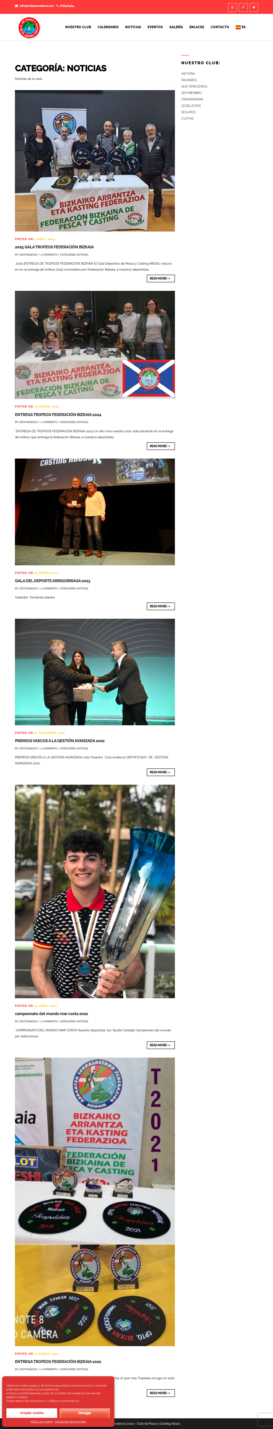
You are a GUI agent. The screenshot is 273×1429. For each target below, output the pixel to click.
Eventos (155, 27)
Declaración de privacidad (70, 1421)
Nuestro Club (78, 27)
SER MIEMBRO (191, 93)
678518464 (65, 5)
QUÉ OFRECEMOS (194, 86)
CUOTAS (187, 118)
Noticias (133, 27)
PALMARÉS (189, 80)
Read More (160, 278)
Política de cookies (41, 1421)
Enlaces (196, 27)
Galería (176, 27)
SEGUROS (188, 112)
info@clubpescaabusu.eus (34, 5)
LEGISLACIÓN (191, 105)
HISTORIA (188, 73)
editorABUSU (29, 254)
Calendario (108, 27)
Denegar (84, 1413)
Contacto (220, 27)
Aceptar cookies (32, 1413)
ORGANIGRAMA (192, 99)
